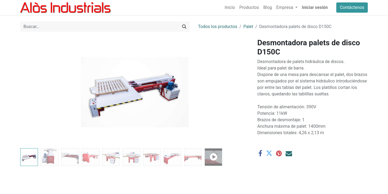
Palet (248, 26)
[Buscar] (184, 27)
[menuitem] (230, 7)
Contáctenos (352, 7)
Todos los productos (217, 26)
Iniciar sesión (315, 7)
